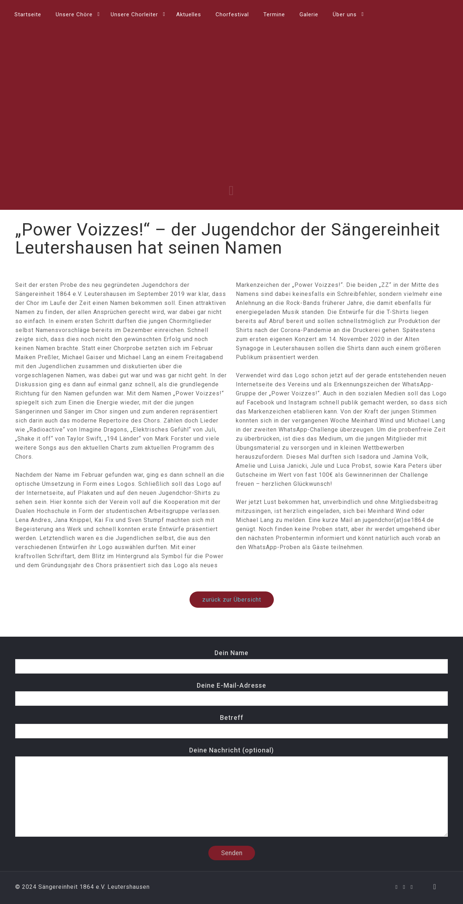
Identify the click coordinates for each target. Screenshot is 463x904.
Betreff (231, 726)
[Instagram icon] (412, 887)
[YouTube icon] (404, 887)
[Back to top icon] (435, 886)
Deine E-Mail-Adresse (231, 694)
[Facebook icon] (396, 887)
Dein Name (231, 661)
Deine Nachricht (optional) (231, 792)
